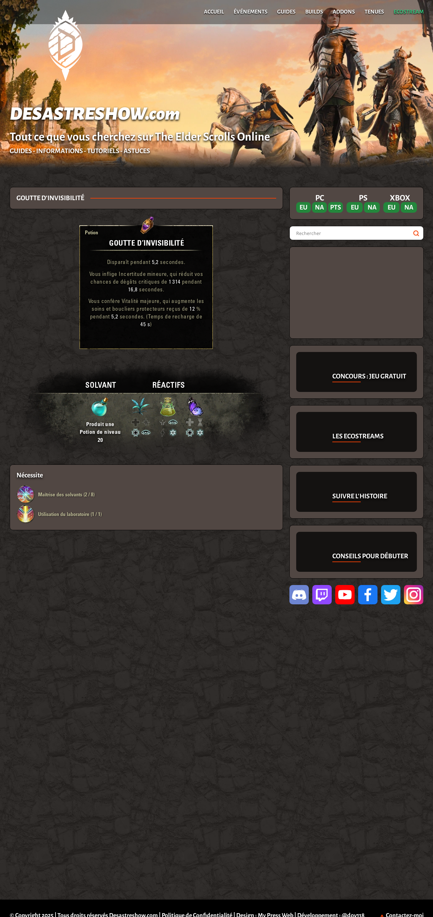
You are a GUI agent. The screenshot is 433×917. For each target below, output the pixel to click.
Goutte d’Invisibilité (147, 242)
